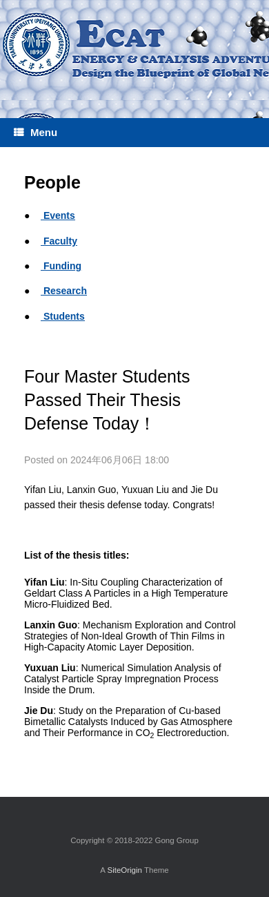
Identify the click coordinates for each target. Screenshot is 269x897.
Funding (61, 265)
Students (63, 316)
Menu (35, 132)
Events (58, 215)
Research (64, 290)
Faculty (59, 241)
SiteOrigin (124, 870)
